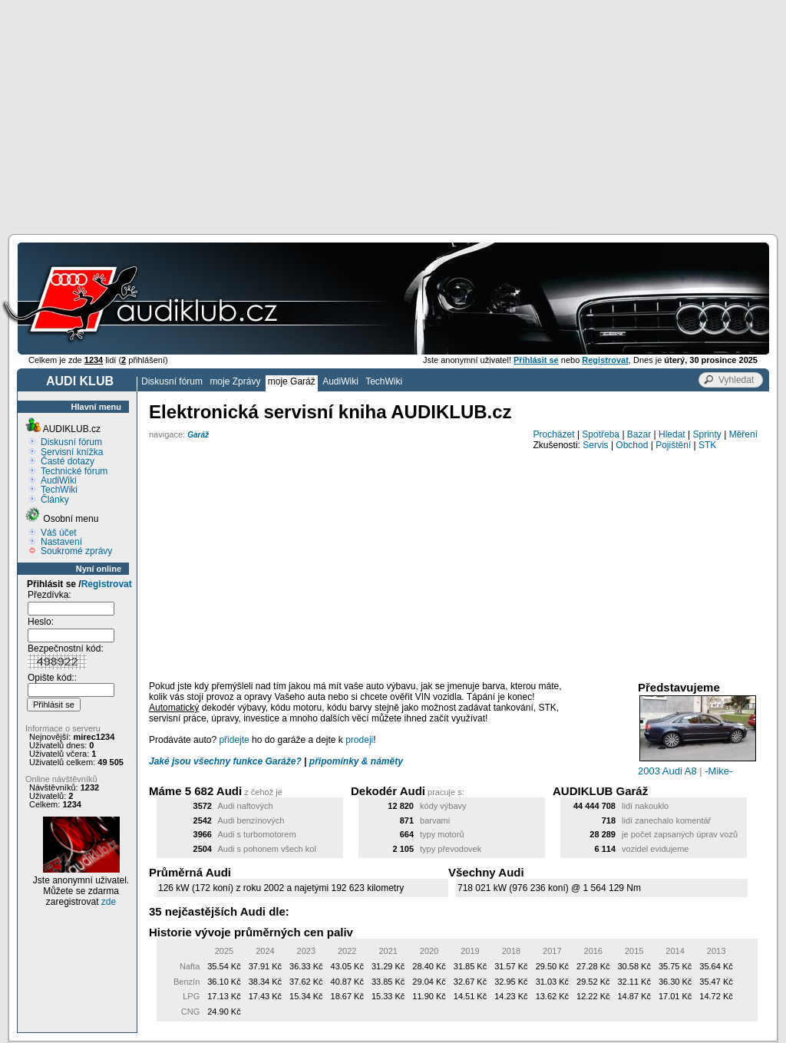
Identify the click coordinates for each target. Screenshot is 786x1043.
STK (707, 445)
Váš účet (59, 532)
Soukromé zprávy (76, 551)
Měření (743, 434)
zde (108, 901)
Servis (595, 445)
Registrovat (106, 584)
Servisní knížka (72, 452)
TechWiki (383, 381)
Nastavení (61, 541)
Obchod (632, 445)
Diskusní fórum (172, 381)
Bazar (639, 434)
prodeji (359, 739)
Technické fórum (74, 471)
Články (55, 499)
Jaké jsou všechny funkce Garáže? (225, 761)
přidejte (234, 739)
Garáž (198, 435)
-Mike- (718, 771)
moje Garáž (291, 381)
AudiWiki (340, 381)
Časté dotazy (67, 461)
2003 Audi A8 (667, 771)
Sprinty (706, 434)
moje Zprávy (235, 381)
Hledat (672, 434)
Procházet (554, 434)
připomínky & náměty (356, 761)
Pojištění (673, 445)
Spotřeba (600, 434)
